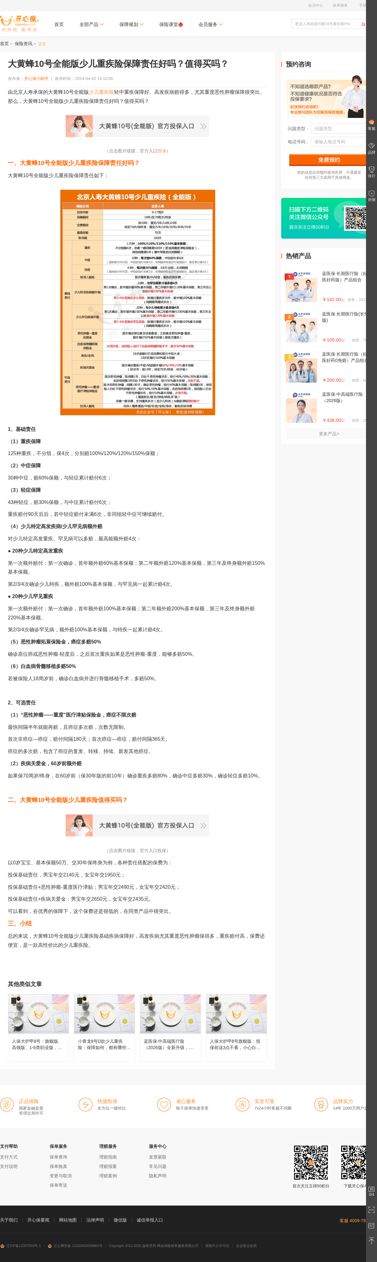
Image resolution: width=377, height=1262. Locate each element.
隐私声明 (158, 1175)
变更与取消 (61, 1175)
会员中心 (315, 5)
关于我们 (9, 1219)
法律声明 (95, 1219)
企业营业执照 (246, 1246)
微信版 (120, 1219)
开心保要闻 (38, 1219)
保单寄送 (58, 1185)
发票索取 (158, 1156)
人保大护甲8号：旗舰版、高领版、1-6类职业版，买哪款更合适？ (38, 1027)
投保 (161, 150)
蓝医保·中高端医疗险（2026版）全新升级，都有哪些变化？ (170, 1027)
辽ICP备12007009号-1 (20, 1246)
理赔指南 (108, 1156)
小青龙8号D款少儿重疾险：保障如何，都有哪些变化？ (104, 1027)
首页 (59, 24)
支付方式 (9, 1156)
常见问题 (158, 1166)
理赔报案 (108, 1166)
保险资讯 (23, 43)
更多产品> (329, 433)
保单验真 (58, 1166)
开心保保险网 (19, 23)
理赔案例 (108, 1175)
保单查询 (58, 1156)
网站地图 (68, 1219)
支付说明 (9, 1166)
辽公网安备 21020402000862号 (74, 1246)
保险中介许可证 (217, 1246)
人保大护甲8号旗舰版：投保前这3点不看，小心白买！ (236, 1027)
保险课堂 (171, 24)
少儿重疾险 (101, 92)
